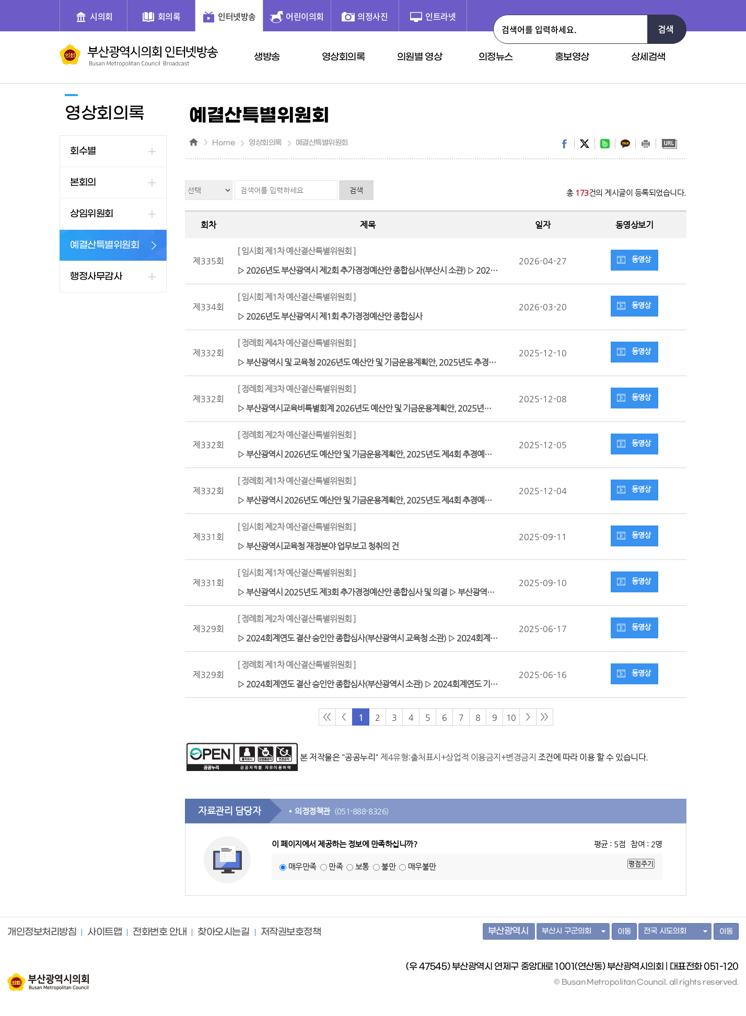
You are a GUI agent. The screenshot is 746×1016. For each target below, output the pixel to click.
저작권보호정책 (291, 932)
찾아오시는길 (223, 932)
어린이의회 (305, 16)
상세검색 (648, 57)
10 (511, 717)
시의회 (101, 16)
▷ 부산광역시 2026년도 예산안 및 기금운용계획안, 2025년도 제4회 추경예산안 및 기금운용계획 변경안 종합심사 (370, 443)
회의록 (169, 16)
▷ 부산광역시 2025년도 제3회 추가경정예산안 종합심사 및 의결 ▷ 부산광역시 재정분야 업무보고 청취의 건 (370, 581)
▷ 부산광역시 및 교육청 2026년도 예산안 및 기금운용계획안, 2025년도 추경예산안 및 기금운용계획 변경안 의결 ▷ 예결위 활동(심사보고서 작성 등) (370, 351)
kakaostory (625, 143)
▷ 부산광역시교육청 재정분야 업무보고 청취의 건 (367, 535)
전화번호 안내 (159, 932)
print (645, 143)
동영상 (641, 259)
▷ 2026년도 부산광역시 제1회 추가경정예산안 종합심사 (367, 305)
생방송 (267, 57)
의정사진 (372, 16)
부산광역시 (508, 931)
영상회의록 (343, 57)
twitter (584, 143)
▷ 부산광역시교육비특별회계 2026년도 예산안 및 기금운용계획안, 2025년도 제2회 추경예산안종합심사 (370, 397)
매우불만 (422, 866)
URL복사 (669, 143)
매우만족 (302, 866)
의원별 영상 (419, 57)
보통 (362, 866)
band (605, 143)
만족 (336, 866)
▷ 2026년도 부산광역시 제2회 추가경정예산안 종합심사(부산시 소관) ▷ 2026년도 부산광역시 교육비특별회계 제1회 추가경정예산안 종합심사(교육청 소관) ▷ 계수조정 (370, 259)
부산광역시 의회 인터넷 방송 (139, 55)
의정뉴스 (496, 57)
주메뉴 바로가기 (0, 0)
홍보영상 (572, 57)
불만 (388, 866)
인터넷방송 (237, 16)
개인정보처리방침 (41, 932)
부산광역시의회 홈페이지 (48, 976)
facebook (564, 143)
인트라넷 (440, 16)
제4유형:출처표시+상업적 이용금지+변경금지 (458, 757)
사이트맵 (104, 932)
